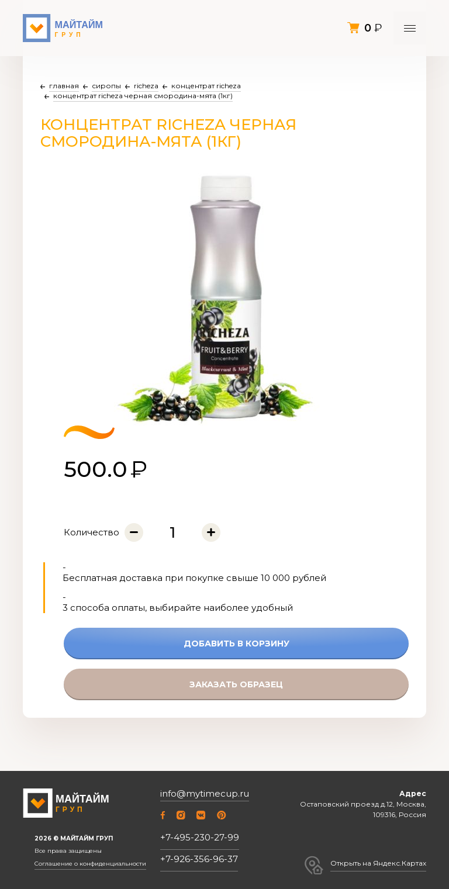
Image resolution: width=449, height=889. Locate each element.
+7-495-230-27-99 (199, 837)
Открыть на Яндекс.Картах (378, 863)
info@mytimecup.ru (204, 793)
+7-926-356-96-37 (199, 858)
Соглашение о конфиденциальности (90, 863)
